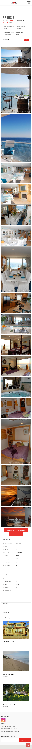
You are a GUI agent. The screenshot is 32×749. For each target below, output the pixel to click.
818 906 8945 (8, 734)
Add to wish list (21, 20)
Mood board (22, 530)
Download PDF (16, 534)
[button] (28, 745)
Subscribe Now (25, 740)
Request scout (6, 39)
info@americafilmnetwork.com (10, 731)
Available (26, 39)
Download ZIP (10, 530)
